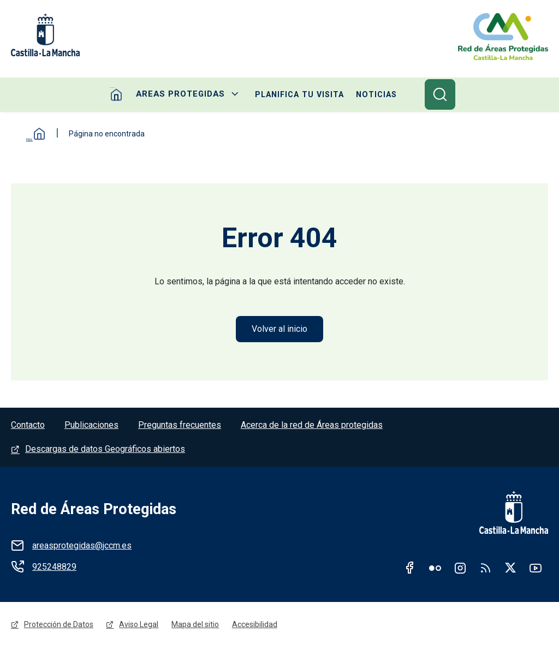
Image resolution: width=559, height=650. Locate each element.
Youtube (535, 569)
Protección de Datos (58, 626)
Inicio (32, 134)
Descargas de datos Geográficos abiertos (105, 450)
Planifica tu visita (296, 95)
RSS (485, 569)
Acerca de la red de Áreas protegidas (312, 426)
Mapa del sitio (195, 626)
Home (122, 94)
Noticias (371, 95)
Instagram (460, 569)
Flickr (435, 569)
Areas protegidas (181, 95)
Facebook (410, 569)
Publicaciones (91, 426)
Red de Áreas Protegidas (93, 510)
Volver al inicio (279, 329)
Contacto (28, 426)
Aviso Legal (139, 626)
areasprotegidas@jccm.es (82, 546)
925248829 (54, 568)
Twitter (510, 569)
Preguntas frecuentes (179, 426)
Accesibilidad (255, 626)
